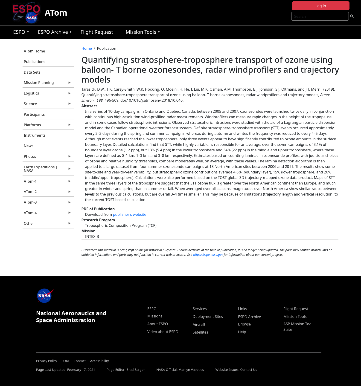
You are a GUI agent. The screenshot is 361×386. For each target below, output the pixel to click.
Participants (34, 114)
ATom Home (34, 51)
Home (87, 48)
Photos (47, 157)
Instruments (35, 135)
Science (47, 105)
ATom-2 (47, 192)
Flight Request (97, 32)
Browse (244, 324)
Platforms (47, 126)
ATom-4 (47, 214)
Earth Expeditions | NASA (47, 170)
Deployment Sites (208, 316)
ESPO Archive (54, 33)
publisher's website (129, 214)
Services (200, 308)
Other (47, 224)
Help (242, 331)
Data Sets (32, 72)
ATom (56, 12)
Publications (34, 61)
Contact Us (248, 369)
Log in (320, 5)
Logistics (47, 94)
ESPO (20, 33)
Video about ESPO (162, 331)
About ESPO (157, 323)
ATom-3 (47, 203)
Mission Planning (47, 83)
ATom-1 (47, 182)
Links (242, 308)
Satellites (200, 332)
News (28, 145)
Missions (154, 316)
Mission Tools (141, 33)
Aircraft (199, 324)
